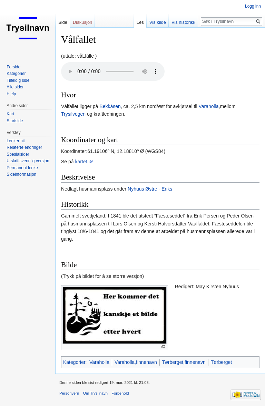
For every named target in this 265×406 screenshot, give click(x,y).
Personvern (69, 393)
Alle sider (15, 87)
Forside (13, 67)
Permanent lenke (22, 167)
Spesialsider (18, 154)
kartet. (81, 161)
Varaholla (208, 106)
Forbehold (120, 393)
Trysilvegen (73, 114)
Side (62, 22)
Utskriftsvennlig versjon (28, 160)
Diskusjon (82, 22)
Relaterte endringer (24, 147)
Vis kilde (157, 22)
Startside (15, 120)
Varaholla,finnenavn (136, 362)
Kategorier (74, 362)
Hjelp (11, 93)
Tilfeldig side (18, 80)
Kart (10, 114)
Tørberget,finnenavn (184, 362)
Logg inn (253, 6)
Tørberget (221, 362)
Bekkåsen (109, 106)
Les (140, 22)
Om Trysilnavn (95, 393)
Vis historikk (183, 22)
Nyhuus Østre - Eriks (150, 189)
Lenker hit (16, 140)
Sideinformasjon (21, 174)
